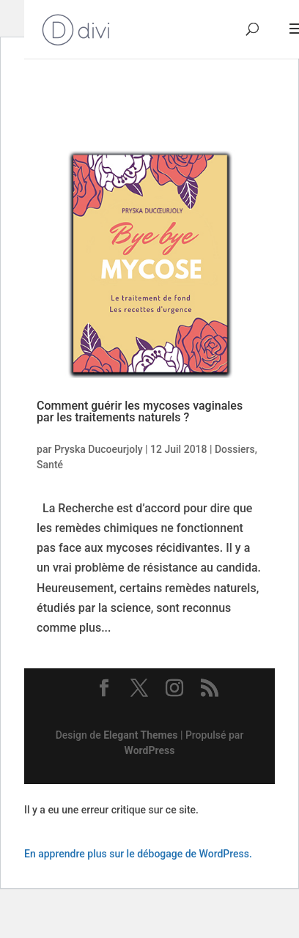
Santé (50, 464)
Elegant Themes (140, 735)
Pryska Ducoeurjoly (98, 449)
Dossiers (235, 449)
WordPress (150, 750)
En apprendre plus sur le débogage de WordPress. (138, 854)
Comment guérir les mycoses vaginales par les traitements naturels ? (140, 411)
